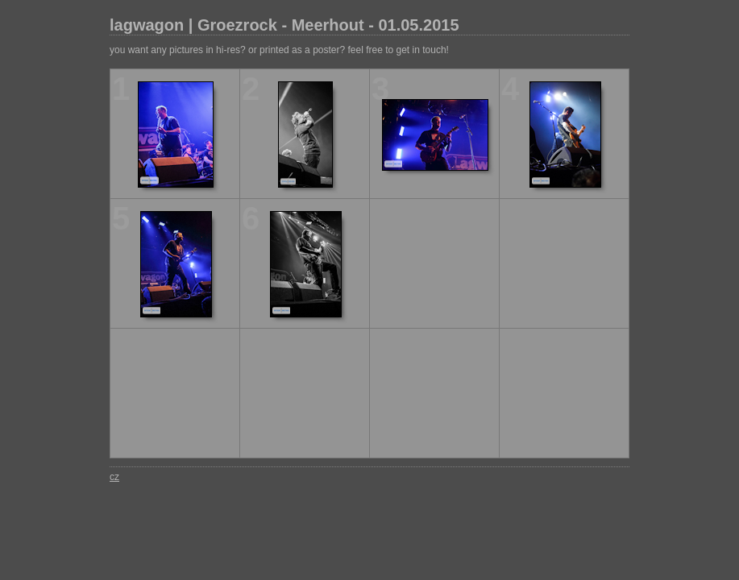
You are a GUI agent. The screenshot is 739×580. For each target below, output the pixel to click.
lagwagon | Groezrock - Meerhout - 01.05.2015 (284, 25)
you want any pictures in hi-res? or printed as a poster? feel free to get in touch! (279, 50)
